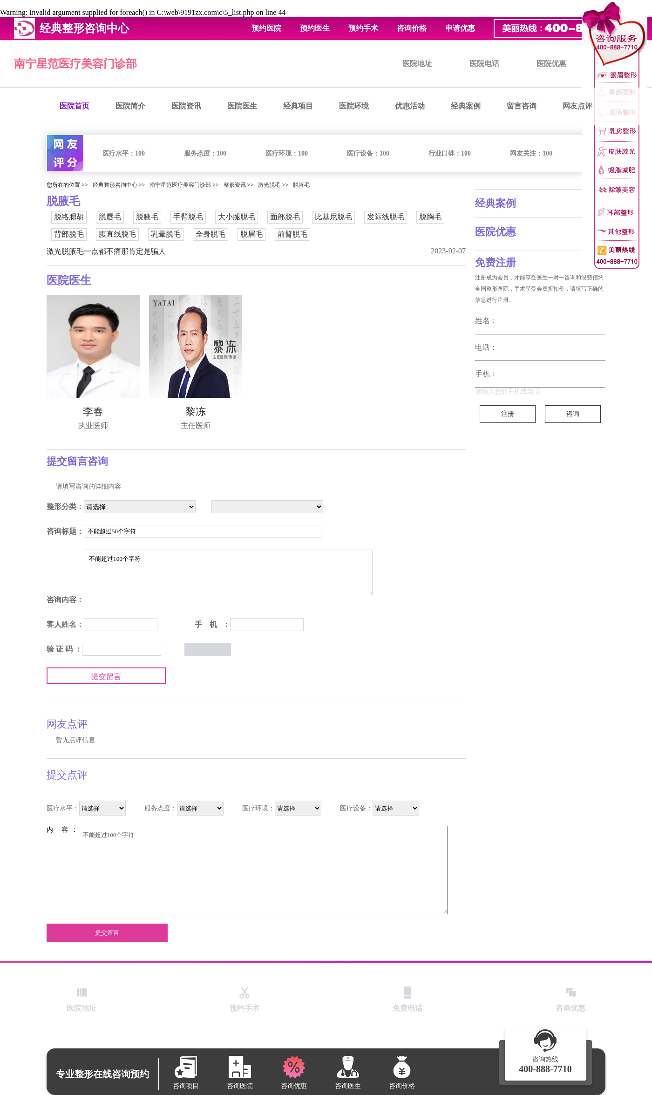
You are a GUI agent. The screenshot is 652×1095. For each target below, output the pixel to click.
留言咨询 (522, 106)
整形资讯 (235, 185)
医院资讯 (186, 106)
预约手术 (363, 28)
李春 (93, 411)
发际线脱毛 (385, 217)
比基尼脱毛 (333, 217)
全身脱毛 (210, 234)
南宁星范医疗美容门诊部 (75, 64)
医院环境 (354, 106)
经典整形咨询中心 (115, 185)
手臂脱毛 (188, 217)
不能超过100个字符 (228, 573)
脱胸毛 (430, 217)
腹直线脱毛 (117, 234)
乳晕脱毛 (166, 234)
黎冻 (195, 411)
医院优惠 (551, 64)
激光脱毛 (269, 185)
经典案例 (466, 106)
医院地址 (417, 64)
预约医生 (315, 28)
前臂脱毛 (292, 234)
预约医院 (266, 28)
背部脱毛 (69, 234)
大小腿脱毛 (236, 217)
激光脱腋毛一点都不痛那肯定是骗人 (106, 251)
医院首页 (74, 106)
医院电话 (484, 64)
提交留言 (106, 676)
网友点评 (577, 106)
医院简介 (130, 106)
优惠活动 (410, 106)
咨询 (572, 413)
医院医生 (242, 106)
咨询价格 (412, 28)
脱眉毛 (251, 234)
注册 (507, 413)
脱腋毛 (301, 185)
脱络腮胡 (69, 217)
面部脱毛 (285, 217)
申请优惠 (460, 28)
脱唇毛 (110, 217)
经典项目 (298, 106)
